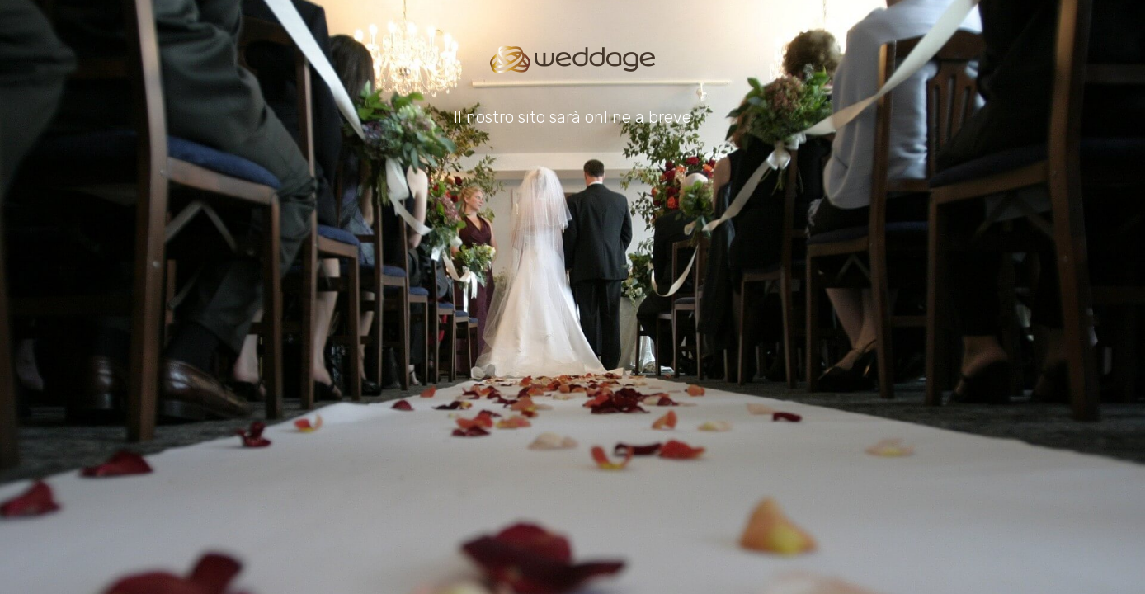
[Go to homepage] (572, 59)
